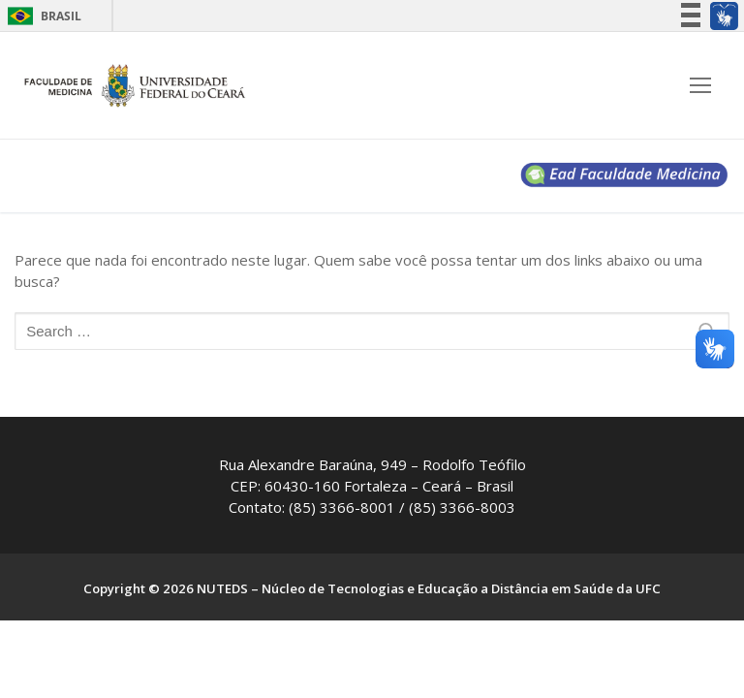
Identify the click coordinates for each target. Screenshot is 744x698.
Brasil (61, 16)
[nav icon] (699, 86)
